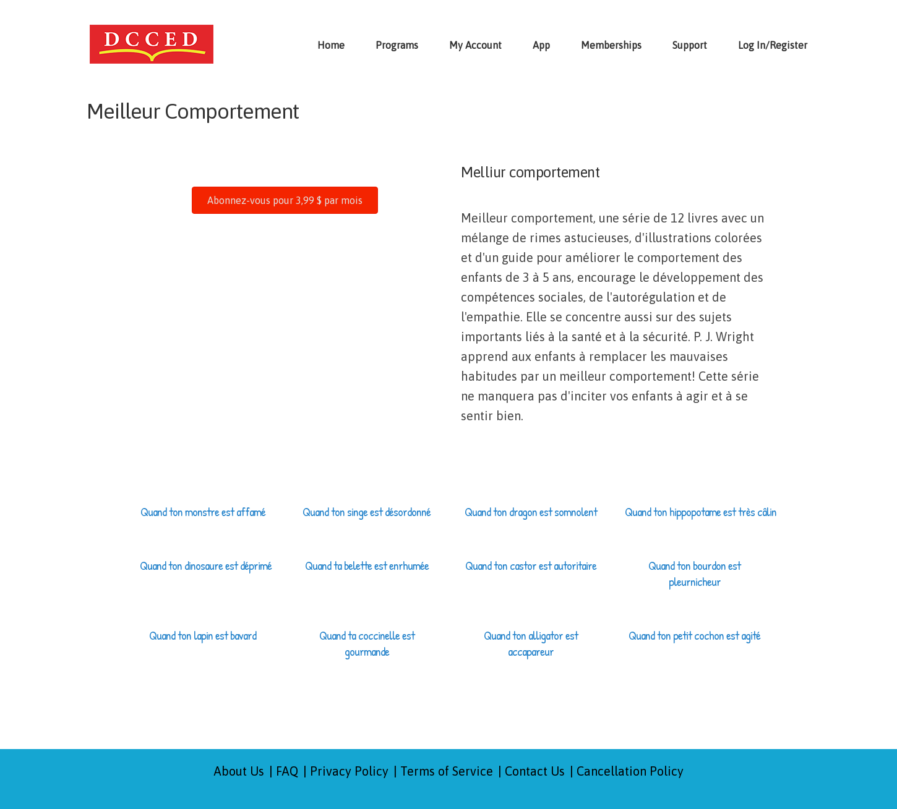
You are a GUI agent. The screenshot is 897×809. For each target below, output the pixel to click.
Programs (397, 45)
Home (331, 45)
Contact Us (535, 771)
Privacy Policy (349, 771)
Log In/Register (772, 45)
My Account (475, 45)
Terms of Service (446, 771)
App (541, 45)
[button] (285, 200)
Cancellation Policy (630, 771)
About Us (239, 771)
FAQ (287, 771)
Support (689, 45)
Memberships (611, 45)
